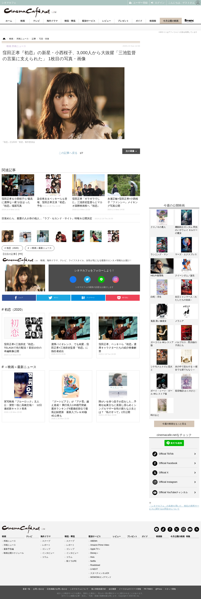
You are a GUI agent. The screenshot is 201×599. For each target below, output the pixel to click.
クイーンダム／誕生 (185, 275)
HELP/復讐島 (157, 275)
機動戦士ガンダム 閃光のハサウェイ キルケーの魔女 (186, 230)
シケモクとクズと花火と (161, 368)
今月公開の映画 (170, 21)
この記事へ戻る (71, 153)
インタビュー (48, 553)
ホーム (9, 21)
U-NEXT (94, 569)
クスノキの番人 (158, 227)
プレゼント (123, 21)
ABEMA (93, 541)
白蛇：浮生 (156, 297)
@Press (158, 589)
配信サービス (88, 21)
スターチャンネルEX (99, 573)
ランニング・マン (159, 254)
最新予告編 (9, 549)
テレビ (36, 21)
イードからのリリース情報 (130, 589)
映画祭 (153, 21)
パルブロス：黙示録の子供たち (186, 344)
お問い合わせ (38, 589)
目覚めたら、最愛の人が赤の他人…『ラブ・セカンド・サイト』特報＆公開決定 (57, 218)
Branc (189, 21)
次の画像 (130, 151)
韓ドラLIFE (71, 561)
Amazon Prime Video (99, 545)
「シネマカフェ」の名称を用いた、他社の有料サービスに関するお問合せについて (174, 507)
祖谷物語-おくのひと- (185, 390)
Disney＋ (94, 553)
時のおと (155, 415)
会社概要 (112, 589)
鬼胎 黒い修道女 (158, 321)
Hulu (92, 557)
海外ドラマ (52, 21)
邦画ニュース (10, 541)
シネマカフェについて (79, 589)
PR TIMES (148, 589)
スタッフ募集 (170, 589)
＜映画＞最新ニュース (41, 248)
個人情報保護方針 (98, 589)
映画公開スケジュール (14, 553)
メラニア (179, 321)
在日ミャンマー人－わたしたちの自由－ (186, 298)
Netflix (93, 561)
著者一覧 (26, 589)
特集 (188, 536)
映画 (22, 21)
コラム (45, 557)
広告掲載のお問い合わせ (57, 589)
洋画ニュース (10, 545)
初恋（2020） (13, 248)
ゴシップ (46, 549)
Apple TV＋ (95, 549)
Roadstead (95, 565)
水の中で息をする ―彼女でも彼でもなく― (186, 368)
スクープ (46, 541)
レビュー (106, 21)
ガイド (139, 21)
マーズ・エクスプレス (186, 254)
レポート (46, 545)
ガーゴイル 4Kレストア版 (162, 344)
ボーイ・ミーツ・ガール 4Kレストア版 (161, 392)
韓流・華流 (69, 21)
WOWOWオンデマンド (100, 577)
